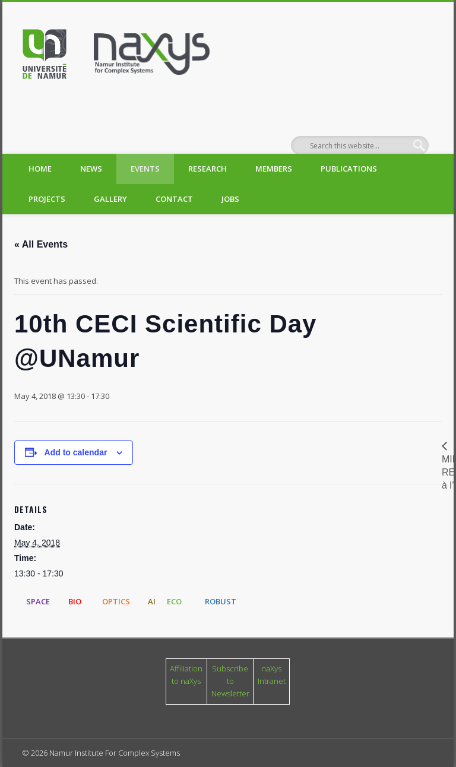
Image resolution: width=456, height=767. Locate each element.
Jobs (230, 199)
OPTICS (116, 601)
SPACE (38, 601)
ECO (174, 601)
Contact (174, 199)
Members (273, 168)
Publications (349, 168)
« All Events (41, 244)
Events (145, 168)
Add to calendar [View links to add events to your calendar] (76, 452)
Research (207, 168)
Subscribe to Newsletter (230, 681)
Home (40, 168)
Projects (46, 199)
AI (152, 601)
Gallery (110, 199)
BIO (74, 601)
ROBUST (220, 601)
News (91, 168)
